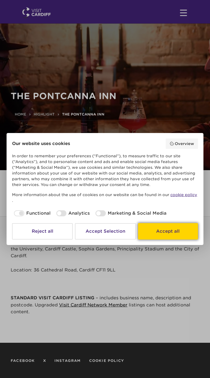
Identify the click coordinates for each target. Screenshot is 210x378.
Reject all (42, 231)
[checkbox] (31, 213)
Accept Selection (105, 231)
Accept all (168, 231)
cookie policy (183, 195)
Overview (182, 143)
